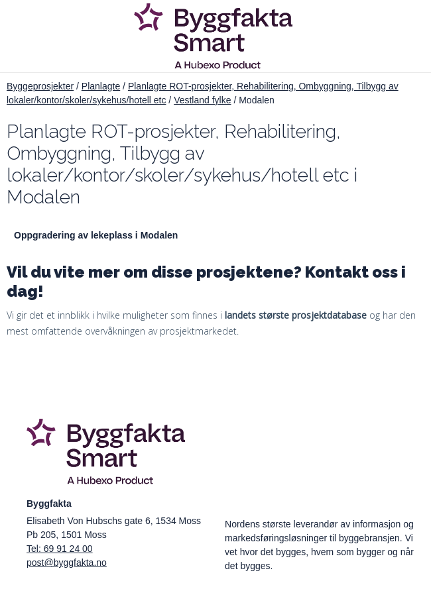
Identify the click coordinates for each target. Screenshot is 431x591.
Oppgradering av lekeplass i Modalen (96, 235)
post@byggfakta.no (67, 562)
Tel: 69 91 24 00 (60, 548)
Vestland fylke (202, 100)
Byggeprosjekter (40, 86)
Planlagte (101, 86)
